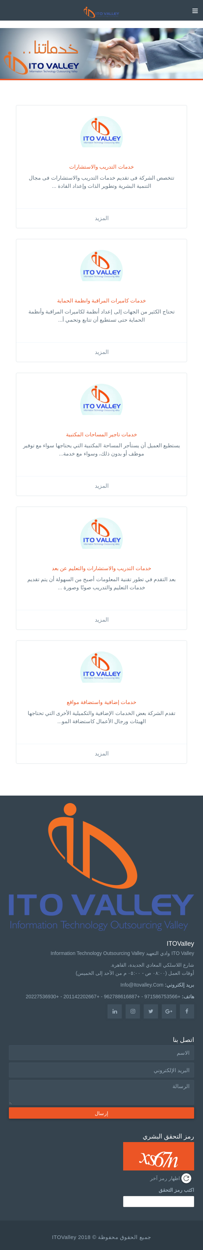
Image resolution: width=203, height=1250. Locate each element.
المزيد (102, 218)
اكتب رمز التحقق (176, 1190)
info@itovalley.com (141, 985)
